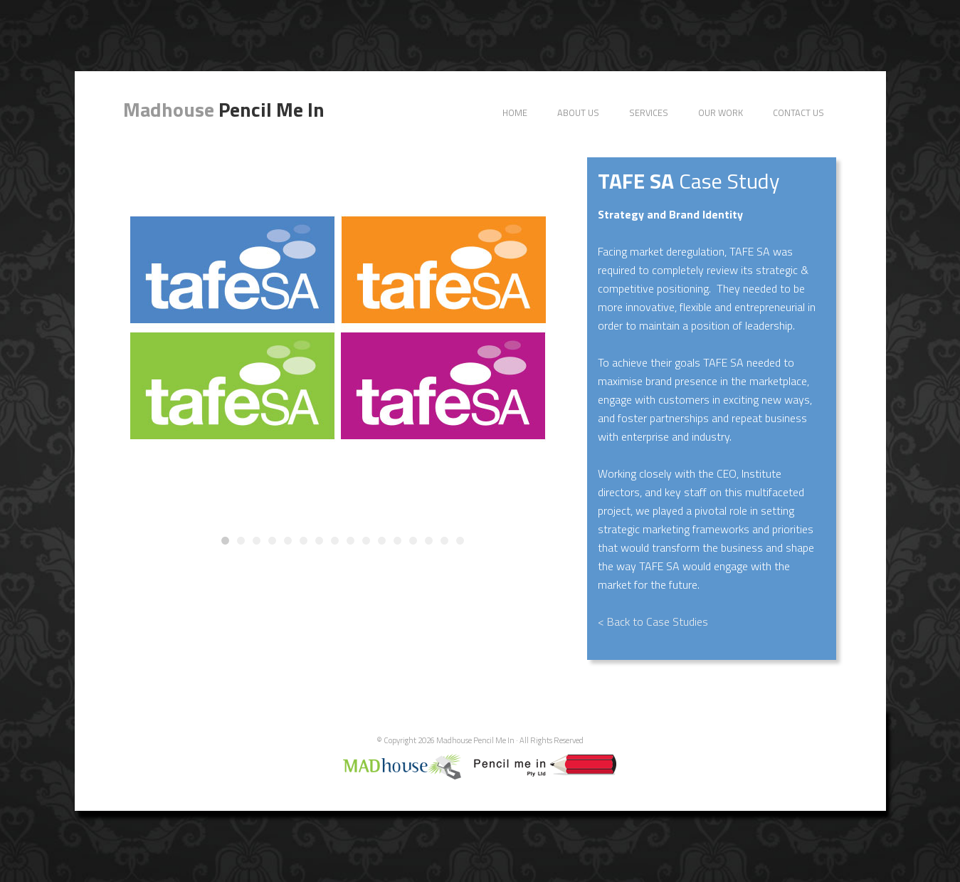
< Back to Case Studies (653, 621)
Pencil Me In (224, 109)
